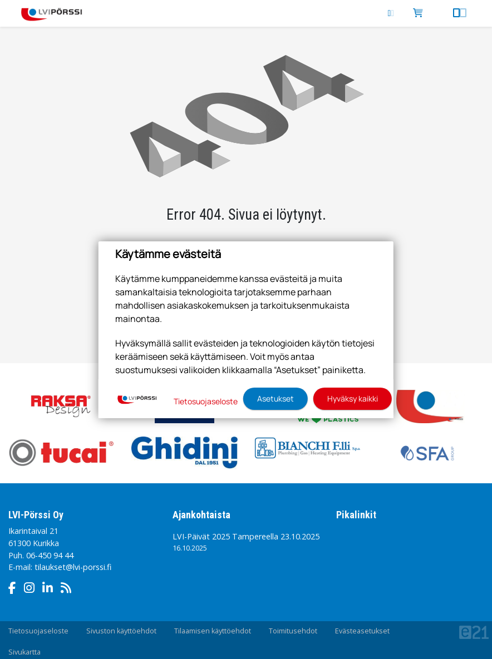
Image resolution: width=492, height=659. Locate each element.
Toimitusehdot (293, 631)
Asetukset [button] (275, 398)
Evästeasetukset (362, 631)
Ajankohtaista (201, 515)
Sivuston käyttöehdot (121, 631)
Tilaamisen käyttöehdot (212, 631)
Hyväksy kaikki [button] (352, 398)
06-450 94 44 (49, 555)
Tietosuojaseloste (38, 631)
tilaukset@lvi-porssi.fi (73, 567)
